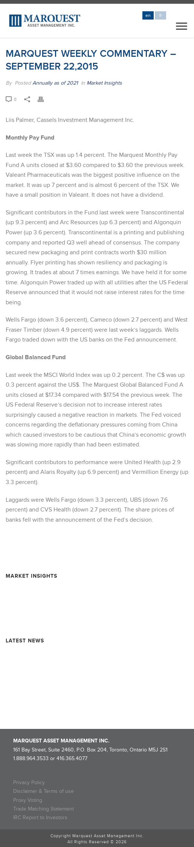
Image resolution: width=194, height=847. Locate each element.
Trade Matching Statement (43, 809)
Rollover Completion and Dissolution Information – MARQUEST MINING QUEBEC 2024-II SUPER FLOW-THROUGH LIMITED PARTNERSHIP (88, 697)
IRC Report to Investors (40, 817)
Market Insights (104, 83)
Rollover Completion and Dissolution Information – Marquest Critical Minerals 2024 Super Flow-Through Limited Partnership (95, 677)
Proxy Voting (27, 800)
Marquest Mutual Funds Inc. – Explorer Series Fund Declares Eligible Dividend (86, 657)
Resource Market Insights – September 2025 (58, 603)
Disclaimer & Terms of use (43, 791)
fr (160, 15)
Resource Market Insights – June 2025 (51, 616)
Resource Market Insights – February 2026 (56, 589)
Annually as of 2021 (55, 83)
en (148, 15)
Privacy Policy (29, 782)
